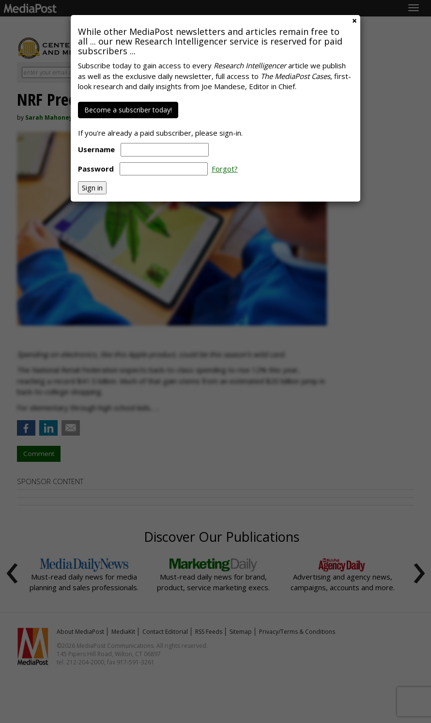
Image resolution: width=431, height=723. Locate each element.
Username (96, 149)
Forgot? (225, 168)
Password (96, 168)
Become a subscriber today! (128, 109)
